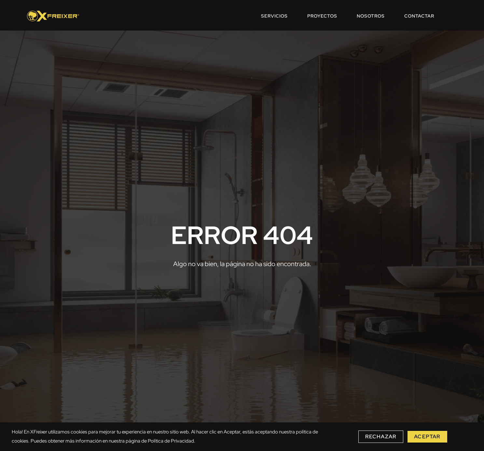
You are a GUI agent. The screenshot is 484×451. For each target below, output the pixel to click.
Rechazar (381, 436)
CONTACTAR (419, 16)
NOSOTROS (371, 16)
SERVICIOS (274, 16)
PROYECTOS (322, 16)
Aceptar (427, 436)
